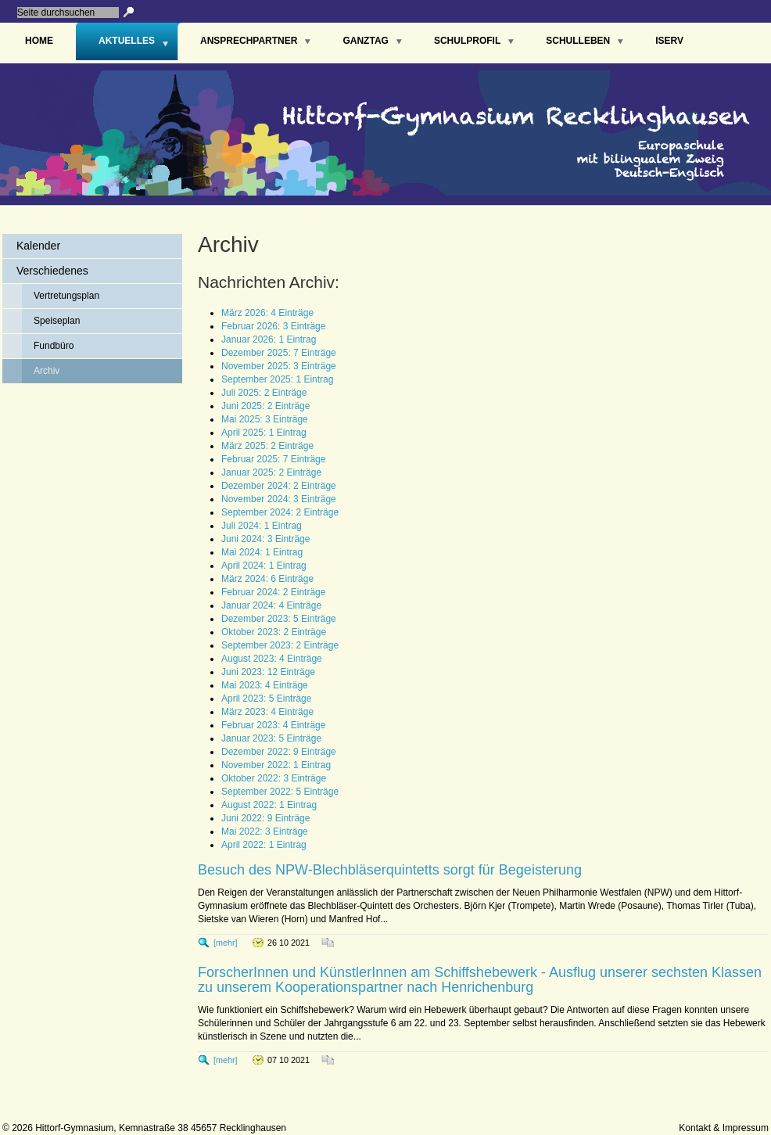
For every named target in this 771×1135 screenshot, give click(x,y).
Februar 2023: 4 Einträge (273, 725)
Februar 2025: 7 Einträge (273, 459)
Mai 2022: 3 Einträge (264, 831)
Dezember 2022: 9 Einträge (278, 751)
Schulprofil (467, 40)
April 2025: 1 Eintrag (264, 432)
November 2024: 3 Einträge (278, 499)
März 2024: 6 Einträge (267, 578)
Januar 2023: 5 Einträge (271, 738)
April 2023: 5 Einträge (266, 698)
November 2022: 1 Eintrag (276, 765)
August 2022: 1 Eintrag (269, 804)
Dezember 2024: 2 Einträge (278, 485)
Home (39, 40)
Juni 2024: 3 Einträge (265, 538)
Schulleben (578, 40)
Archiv (46, 370)
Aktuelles (127, 40)
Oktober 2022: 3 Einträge (273, 778)
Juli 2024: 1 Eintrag (261, 525)
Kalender (38, 245)
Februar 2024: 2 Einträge (273, 592)
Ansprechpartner (248, 40)
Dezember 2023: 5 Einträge (278, 618)
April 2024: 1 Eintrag (264, 565)
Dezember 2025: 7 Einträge (278, 352)
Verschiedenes (52, 270)
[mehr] (225, 942)
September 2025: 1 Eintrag (277, 379)
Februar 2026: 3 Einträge (273, 326)
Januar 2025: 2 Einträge (271, 472)
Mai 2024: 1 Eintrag (262, 552)
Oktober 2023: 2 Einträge (273, 632)
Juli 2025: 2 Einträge (264, 392)
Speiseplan (57, 320)
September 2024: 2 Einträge (280, 512)
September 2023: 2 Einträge (280, 645)
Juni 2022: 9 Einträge (265, 818)
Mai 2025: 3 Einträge (264, 419)
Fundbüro (54, 345)
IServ (669, 40)
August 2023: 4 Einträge (271, 658)
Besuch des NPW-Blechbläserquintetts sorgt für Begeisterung (390, 870)
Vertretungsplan (66, 295)
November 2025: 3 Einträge (278, 366)
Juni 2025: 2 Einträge (265, 405)
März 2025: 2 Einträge (267, 445)
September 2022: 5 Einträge (280, 791)
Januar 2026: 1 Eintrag (268, 339)
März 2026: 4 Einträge (267, 312)
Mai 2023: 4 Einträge (264, 685)
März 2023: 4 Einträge (267, 711)
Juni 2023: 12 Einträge (268, 671)
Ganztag (365, 40)
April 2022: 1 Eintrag (264, 844)
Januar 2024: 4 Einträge (271, 605)
